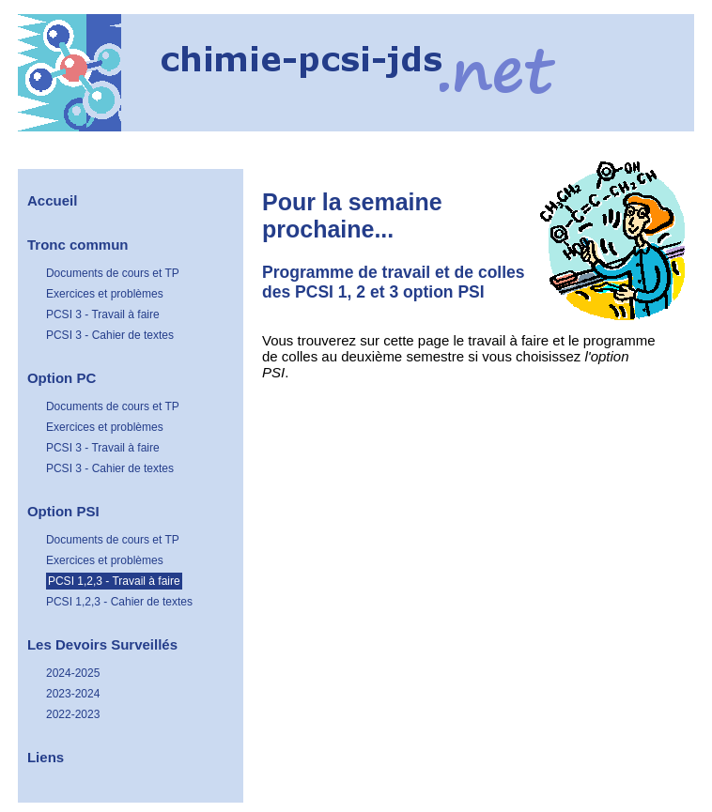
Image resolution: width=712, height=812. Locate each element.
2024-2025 (73, 673)
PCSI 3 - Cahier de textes (110, 335)
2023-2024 (73, 693)
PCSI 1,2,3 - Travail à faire (114, 581)
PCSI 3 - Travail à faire (103, 314)
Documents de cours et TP (112, 273)
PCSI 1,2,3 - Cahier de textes (119, 601)
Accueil (52, 200)
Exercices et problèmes (104, 293)
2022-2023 (73, 714)
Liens (45, 757)
